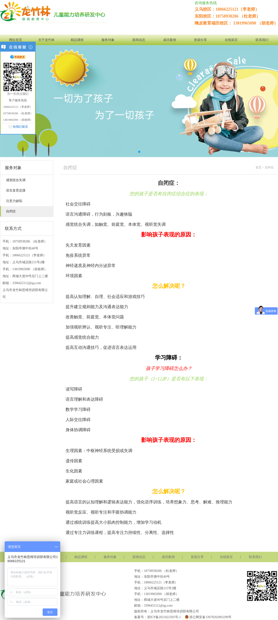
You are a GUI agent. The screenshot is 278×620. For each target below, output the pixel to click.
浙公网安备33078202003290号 (207, 617)
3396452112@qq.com (26, 283)
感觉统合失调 (15, 180)
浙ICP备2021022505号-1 (164, 617)
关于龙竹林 (46, 40)
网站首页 (15, 40)
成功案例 (169, 40)
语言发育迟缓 (15, 190)
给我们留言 (20, 126)
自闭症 (11, 211)
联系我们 (262, 40)
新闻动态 (138, 40)
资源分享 (200, 40)
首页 (259, 167)
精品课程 (77, 40)
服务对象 (107, 40)
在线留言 (231, 40)
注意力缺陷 (14, 201)
